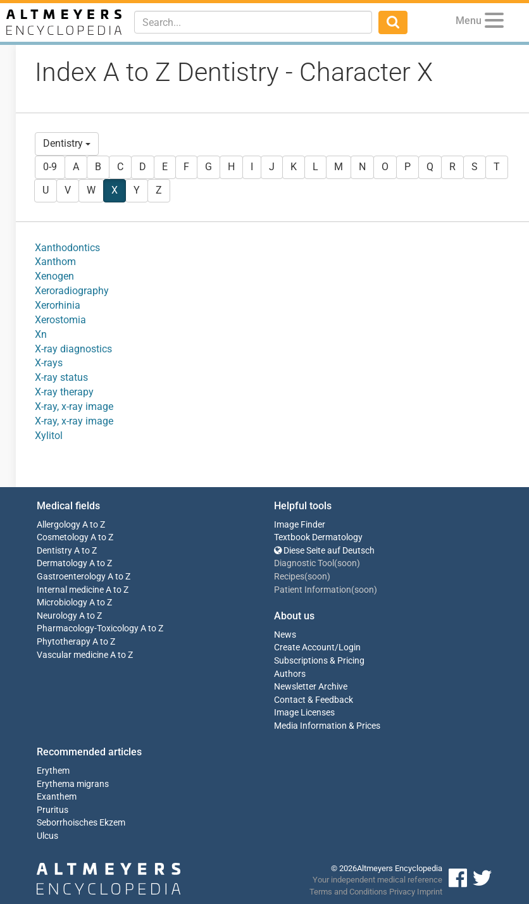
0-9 (50, 167)
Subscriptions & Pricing (319, 660)
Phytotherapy (63, 641)
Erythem (53, 770)
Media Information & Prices (327, 726)
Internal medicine (70, 590)
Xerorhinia (57, 305)
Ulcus (47, 836)
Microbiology (62, 602)
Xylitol (49, 436)
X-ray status (61, 377)
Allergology (58, 524)
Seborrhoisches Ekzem (81, 822)
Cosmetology (63, 537)
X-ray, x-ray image (74, 406)
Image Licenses (304, 712)
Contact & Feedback (313, 700)
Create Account (304, 647)
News (285, 634)
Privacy (402, 891)
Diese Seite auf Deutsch (324, 550)
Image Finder (299, 524)
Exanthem (57, 796)
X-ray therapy (64, 392)
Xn (41, 334)
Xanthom (55, 262)
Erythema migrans (73, 784)
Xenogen (54, 276)
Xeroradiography (72, 291)
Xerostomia (60, 320)
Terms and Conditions (348, 891)
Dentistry (66, 143)
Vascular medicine (72, 655)
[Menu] (494, 22)
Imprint (429, 891)
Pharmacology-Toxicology (88, 628)
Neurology (57, 615)
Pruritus (52, 810)
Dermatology (62, 563)
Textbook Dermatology (318, 537)
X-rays (49, 363)
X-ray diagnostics (73, 349)
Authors (290, 674)
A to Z (93, 524)
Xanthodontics (67, 248)
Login (350, 647)
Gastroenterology (71, 576)
